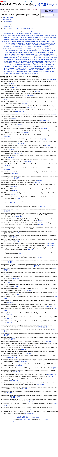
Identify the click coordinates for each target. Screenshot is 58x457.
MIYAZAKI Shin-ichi (33, 61)
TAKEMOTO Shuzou (22, 70)
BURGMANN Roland (9, 50)
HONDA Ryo (7, 56)
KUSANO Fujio (17, 59)
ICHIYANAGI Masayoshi (28, 56)
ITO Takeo (15, 28)
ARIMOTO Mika (6, 41)
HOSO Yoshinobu (7, 21)
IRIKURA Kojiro (35, 43)
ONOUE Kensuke (37, 31)
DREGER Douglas (22, 52)
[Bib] (39, 91)
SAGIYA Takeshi (6, 24)
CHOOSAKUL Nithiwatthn (17, 41)
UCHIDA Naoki (27, 71)
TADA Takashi (14, 24)
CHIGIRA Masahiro (28, 50)
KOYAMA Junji (53, 57)
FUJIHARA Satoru (6, 33)
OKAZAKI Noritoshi (17, 64)
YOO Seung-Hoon (34, 73)
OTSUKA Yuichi (23, 37)
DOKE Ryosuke (13, 52)
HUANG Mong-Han (16, 56)
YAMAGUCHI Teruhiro (14, 73)
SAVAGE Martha (28, 66)
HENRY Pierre (38, 54)
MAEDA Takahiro (45, 59)
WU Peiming (35, 39)
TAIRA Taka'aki (24, 68)
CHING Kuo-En (37, 50)
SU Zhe (18, 68)
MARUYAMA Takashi (14, 45)
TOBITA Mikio (49, 70)
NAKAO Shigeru (31, 63)
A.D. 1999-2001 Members (8, 49)
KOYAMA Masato (8, 59)
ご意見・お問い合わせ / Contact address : (29, 417)
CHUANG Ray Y (46, 50)
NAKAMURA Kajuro (21, 63)
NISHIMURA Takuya (27, 31)
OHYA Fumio (22, 28)
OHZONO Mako (14, 37)
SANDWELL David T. (17, 66)
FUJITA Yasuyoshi (39, 41)
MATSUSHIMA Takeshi (26, 45)
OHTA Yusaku (7, 64)
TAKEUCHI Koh (33, 70)
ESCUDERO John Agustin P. (45, 52)
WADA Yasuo (27, 39)
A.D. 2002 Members (21, 49)
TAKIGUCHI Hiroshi (26, 46)
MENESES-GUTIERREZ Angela (41, 45)
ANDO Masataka (31, 49)
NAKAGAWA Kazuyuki (10, 63)
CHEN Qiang (19, 50)
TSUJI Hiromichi (44, 46)
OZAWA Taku (35, 64)
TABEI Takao (29, 28)
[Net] (36, 91)
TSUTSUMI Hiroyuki (18, 71)
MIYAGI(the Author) (20, 1)
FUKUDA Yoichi (25, 35)
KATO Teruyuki (16, 33)
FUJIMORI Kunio (15, 35)
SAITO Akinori (8, 66)
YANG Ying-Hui (25, 73)
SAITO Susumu (43, 37)
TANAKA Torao (41, 70)
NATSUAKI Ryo (40, 63)
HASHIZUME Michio (7, 28)
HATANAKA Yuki (8, 43)
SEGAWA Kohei (37, 66)
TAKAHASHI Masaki (45, 68)
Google (51, 11)
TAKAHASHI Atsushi (34, 68)
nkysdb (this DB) (31, 1)
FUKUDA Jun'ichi (20, 54)
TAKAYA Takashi (12, 70)
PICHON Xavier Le (44, 64)
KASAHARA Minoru (45, 43)
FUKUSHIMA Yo (7, 19)
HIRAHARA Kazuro (7, 26)
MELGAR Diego (23, 61)
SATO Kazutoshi (47, 31)
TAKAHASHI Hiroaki (14, 46)
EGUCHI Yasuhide (32, 52)
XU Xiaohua (46, 71)
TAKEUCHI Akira (24, 33)
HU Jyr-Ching (27, 43)
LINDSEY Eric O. (35, 59)
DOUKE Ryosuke (29, 41)
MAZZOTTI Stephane (12, 61)
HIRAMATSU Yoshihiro (49, 54)
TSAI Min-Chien (35, 46)
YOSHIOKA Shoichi (35, 33)
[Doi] (33, 95)
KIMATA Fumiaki (37, 57)
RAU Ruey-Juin (53, 64)
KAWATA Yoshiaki (22, 57)
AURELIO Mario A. (48, 49)
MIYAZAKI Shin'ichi (7, 31)
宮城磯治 (46, 419)
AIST (8, 1)
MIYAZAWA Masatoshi (44, 61)
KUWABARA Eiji (26, 59)
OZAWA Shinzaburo (33, 37)
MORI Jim (53, 61)
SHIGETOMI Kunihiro (47, 66)
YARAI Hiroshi (42, 39)
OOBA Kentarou (27, 64)
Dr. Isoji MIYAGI (14, 421)
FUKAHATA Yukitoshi (49, 41)
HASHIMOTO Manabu (8, 17)
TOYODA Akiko (8, 71)
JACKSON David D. (34, 35)
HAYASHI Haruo (30, 54)
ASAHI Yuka (39, 49)
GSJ (13, 1)
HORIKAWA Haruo (18, 43)
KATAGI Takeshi (44, 35)
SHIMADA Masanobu (9, 68)
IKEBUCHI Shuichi (40, 56)
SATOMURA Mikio (52, 37)
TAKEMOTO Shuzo (9, 39)
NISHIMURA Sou (17, 31)
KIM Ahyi (30, 57)
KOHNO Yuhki (45, 57)
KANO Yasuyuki (49, 56)
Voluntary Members (37, 71)
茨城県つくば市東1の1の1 (25, 419)
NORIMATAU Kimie (50, 63)
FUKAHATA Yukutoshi (10, 54)
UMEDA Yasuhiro (19, 39)
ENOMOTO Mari (6, 35)
